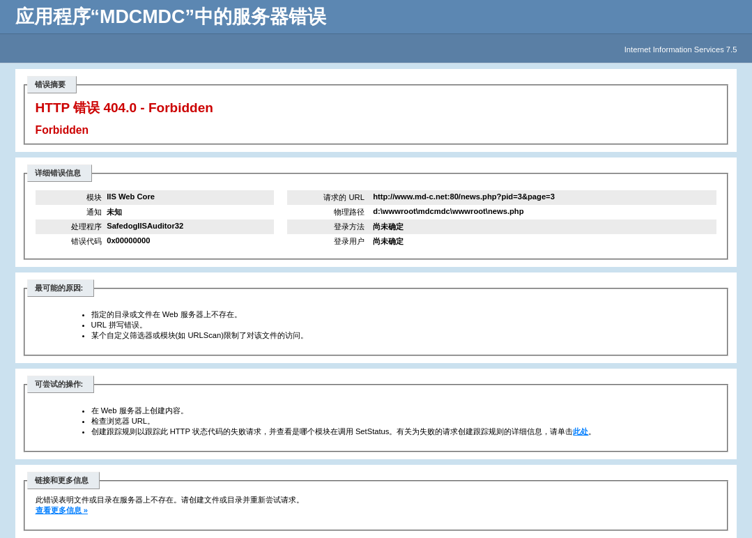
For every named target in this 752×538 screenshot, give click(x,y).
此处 (580, 431)
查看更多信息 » (62, 510)
